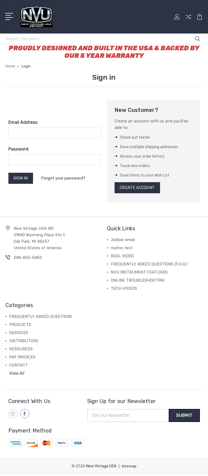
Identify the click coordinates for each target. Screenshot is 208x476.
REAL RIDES (122, 256)
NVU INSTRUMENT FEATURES (139, 273)
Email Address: (23, 122)
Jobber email (123, 240)
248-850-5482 (28, 258)
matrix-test (122, 248)
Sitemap (129, 467)
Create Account (138, 188)
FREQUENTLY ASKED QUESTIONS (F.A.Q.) (149, 264)
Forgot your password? (64, 178)
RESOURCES (21, 349)
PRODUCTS (20, 325)
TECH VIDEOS (124, 289)
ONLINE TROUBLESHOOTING (138, 281)
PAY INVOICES (22, 357)
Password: (18, 149)
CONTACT (18, 366)
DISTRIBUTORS (23, 341)
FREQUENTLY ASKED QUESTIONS (40, 317)
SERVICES (18, 333)
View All (16, 374)
